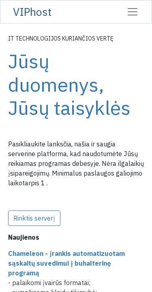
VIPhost (32, 12)
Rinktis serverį (34, 218)
